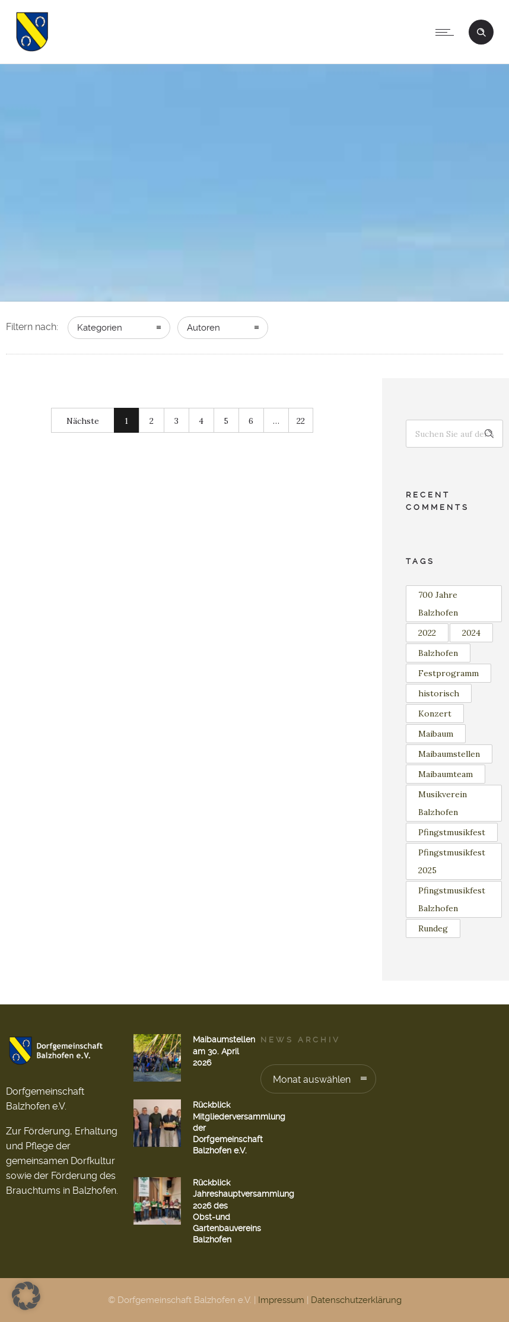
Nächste (82, 421)
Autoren (203, 327)
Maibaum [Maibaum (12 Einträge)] (435, 733)
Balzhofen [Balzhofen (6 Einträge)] (438, 653)
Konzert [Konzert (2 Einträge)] (434, 713)
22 (301, 421)
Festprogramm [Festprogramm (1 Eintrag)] (448, 673)
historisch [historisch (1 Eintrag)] (438, 693)
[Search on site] (455, 434)
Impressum (281, 1300)
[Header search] (481, 31)
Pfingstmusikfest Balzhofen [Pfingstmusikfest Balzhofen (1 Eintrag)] (451, 899)
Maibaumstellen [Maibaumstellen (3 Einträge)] (449, 754)
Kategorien (99, 327)
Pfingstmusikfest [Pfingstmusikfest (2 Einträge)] (451, 832)
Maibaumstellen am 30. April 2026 (224, 1051)
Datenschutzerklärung (356, 1300)
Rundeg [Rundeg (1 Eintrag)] (433, 928)
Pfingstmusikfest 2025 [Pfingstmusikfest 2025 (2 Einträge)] (451, 861)
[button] (26, 1296)
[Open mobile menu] (447, 32)
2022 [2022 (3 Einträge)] (427, 632)
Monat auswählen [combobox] (312, 1079)
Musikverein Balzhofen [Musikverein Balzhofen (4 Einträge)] (442, 803)
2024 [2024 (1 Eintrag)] (471, 632)
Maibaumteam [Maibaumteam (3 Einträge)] (445, 774)
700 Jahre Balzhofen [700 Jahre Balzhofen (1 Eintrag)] (438, 603)
